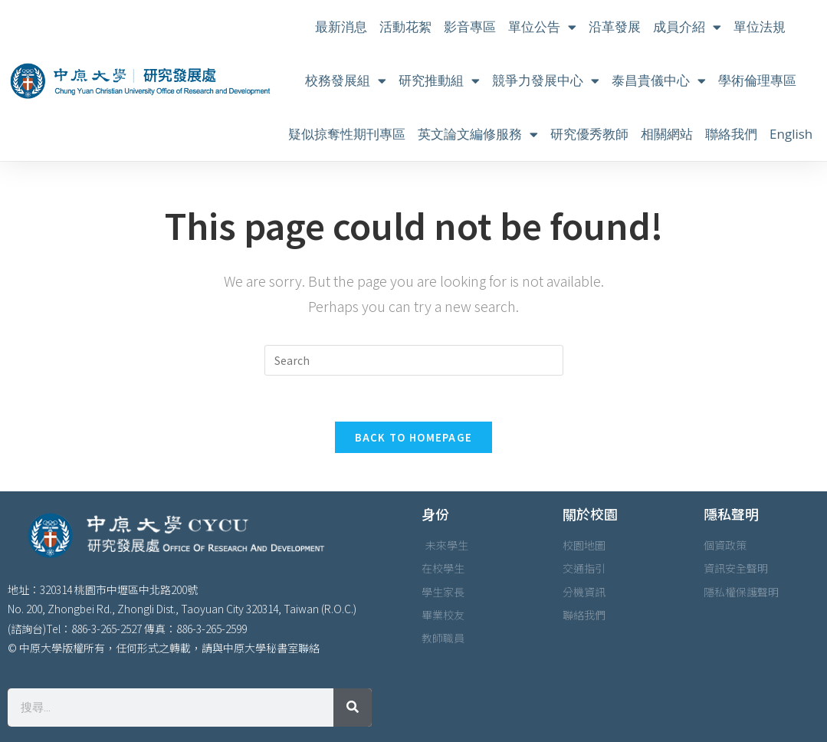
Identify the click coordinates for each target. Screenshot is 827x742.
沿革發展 (615, 26)
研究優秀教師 (589, 134)
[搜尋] (352, 707)
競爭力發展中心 (545, 81)
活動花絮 (405, 26)
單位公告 (542, 27)
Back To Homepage (414, 437)
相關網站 (667, 134)
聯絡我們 (731, 134)
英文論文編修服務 (478, 134)
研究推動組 (439, 81)
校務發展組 (345, 81)
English (791, 134)
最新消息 (341, 26)
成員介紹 (687, 27)
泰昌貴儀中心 (659, 81)
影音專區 (470, 26)
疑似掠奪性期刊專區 (346, 134)
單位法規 (759, 26)
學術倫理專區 (757, 80)
